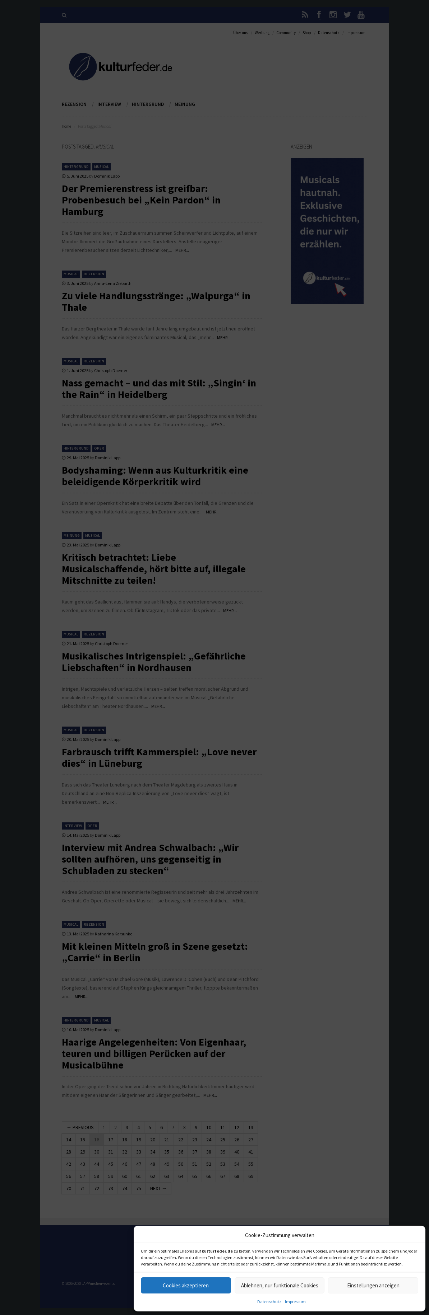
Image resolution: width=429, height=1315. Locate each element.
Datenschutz (269, 1301)
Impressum (295, 1301)
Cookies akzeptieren (186, 1285)
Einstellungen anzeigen (373, 1285)
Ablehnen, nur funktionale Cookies (279, 1285)
